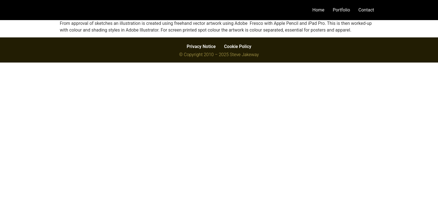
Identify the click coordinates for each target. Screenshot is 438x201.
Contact (366, 10)
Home (318, 10)
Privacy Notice (201, 46)
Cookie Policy (237, 46)
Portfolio (341, 10)
